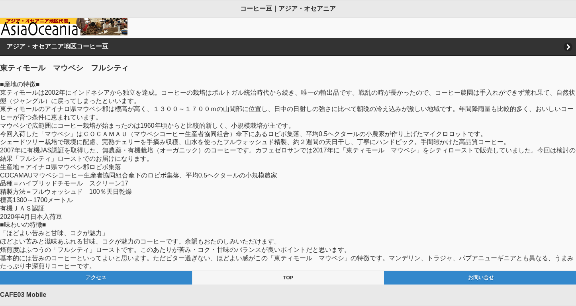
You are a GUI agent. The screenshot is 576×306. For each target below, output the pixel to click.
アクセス (96, 278)
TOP (288, 278)
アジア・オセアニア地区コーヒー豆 (57, 46)
